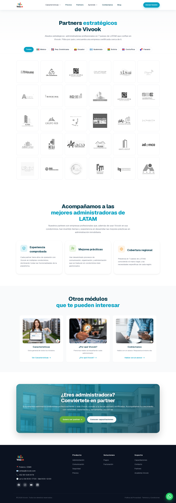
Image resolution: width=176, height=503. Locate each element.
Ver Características (41, 357)
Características (53, 5)
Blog (119, 5)
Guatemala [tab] (96, 49)
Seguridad (76, 469)
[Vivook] (19, 4)
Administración (78, 460)
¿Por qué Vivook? (88, 357)
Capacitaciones (141, 460)
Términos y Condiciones (151, 498)
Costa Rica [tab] (128, 49)
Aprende (93, 5)
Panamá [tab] (145, 49)
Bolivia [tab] (112, 49)
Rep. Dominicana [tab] (60, 49)
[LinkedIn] (37, 484)
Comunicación (78, 464)
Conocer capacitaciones (101, 419)
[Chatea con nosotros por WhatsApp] (169, 496)
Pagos (106, 460)
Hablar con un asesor (135, 357)
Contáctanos (107, 5)
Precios (68, 5)
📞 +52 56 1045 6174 (25, 475)
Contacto (138, 464)
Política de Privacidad (133, 498)
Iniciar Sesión (151, 5)
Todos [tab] (28, 49)
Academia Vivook (142, 473)
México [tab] (41, 49)
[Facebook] (18, 484)
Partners (80, 5)
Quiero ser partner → (72, 419)
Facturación (108, 464)
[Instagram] (25, 484)
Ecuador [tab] (79, 49)
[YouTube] (31, 484)
